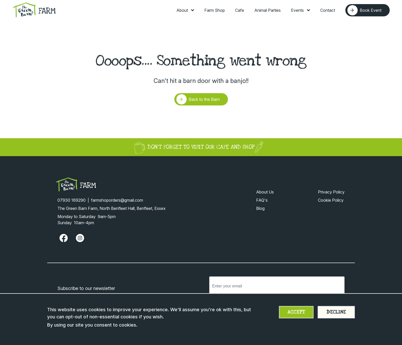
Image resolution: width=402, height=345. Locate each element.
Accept (296, 312)
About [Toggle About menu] (185, 10)
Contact (327, 10)
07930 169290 (71, 200)
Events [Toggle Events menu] (300, 10)
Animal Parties (267, 10)
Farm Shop (214, 10)
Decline (336, 312)
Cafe (239, 10)
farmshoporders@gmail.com (117, 200)
